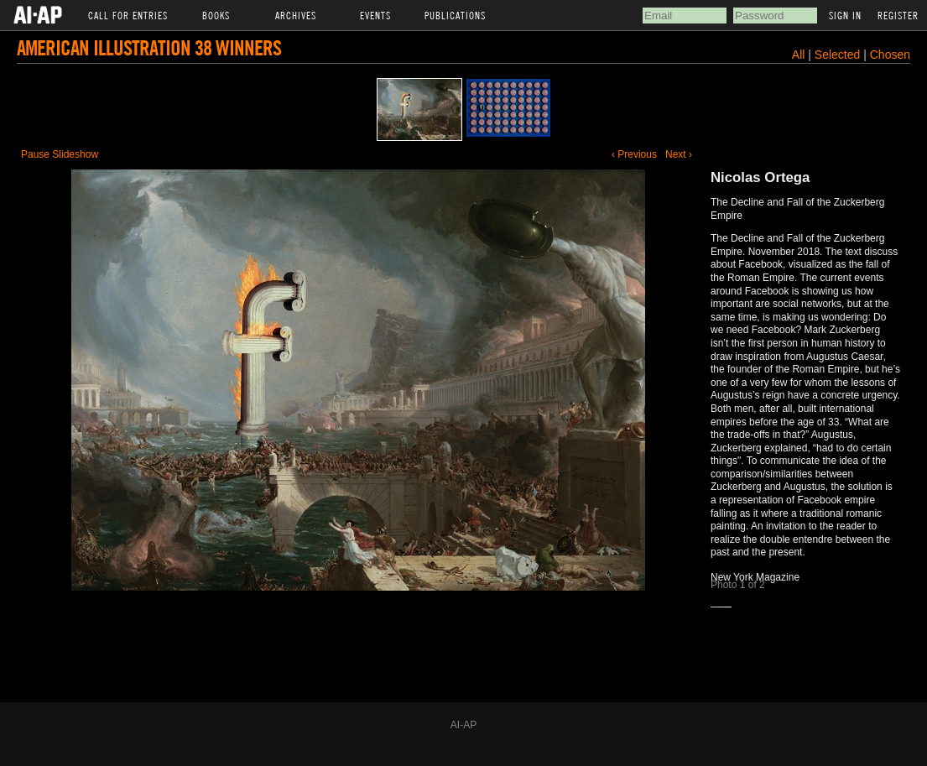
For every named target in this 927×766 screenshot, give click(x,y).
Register (898, 15)
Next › (678, 154)
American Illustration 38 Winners (149, 47)
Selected (839, 54)
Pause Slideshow (59, 154)
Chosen (890, 54)
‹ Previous (634, 154)
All (798, 54)
